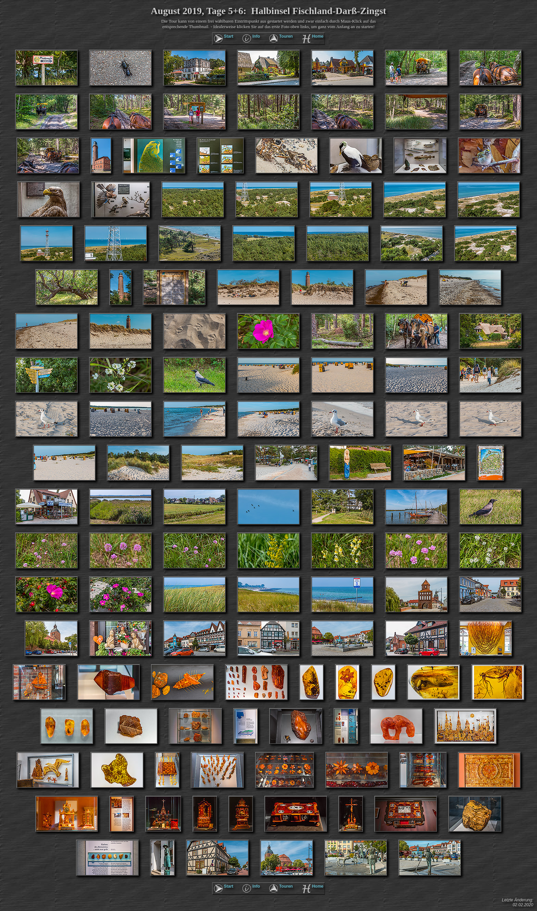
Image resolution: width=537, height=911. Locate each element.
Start (228, 36)
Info (256, 36)
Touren (286, 36)
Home (317, 36)
